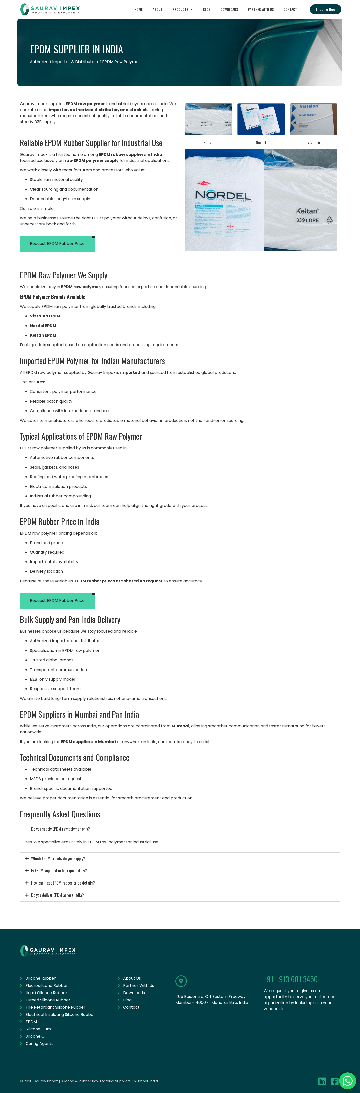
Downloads (229, 9)
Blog (206, 9)
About (157, 9)
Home (139, 9)
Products (182, 9)
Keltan (209, 142)
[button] (183, 9)
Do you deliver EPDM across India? (57, 895)
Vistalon (314, 142)
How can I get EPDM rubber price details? (63, 883)
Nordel (261, 142)
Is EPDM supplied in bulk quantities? (59, 871)
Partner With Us (261, 9)
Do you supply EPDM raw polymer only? (60, 829)
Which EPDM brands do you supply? (58, 858)
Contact (290, 9)
